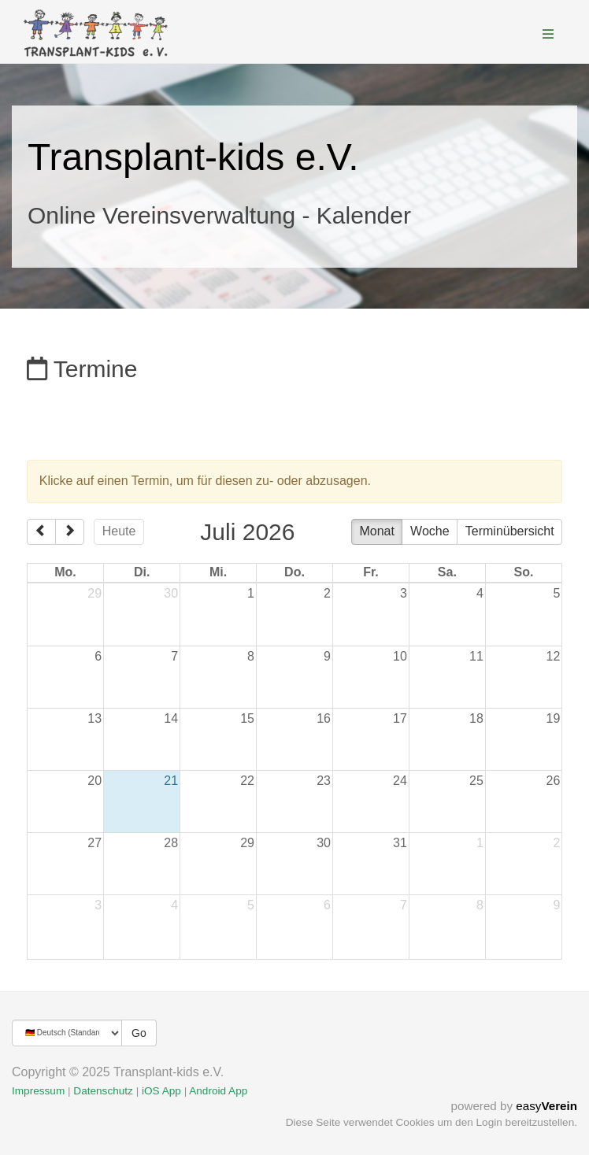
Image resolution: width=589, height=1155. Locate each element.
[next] (69, 532)
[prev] (41, 532)
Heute (119, 531)
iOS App (161, 1091)
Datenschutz (103, 1091)
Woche (430, 531)
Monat (376, 531)
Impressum (38, 1091)
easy (546, 1105)
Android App (218, 1091)
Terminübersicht (509, 531)
